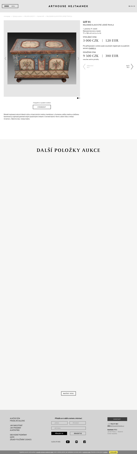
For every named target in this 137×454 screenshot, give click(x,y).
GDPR (12, 437)
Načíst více (68, 393)
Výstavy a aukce (17, 16)
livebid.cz (92, 48)
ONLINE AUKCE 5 (29, 16)
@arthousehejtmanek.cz (115, 426)
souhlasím (113, 452)
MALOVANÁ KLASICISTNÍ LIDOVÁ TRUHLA (59, 16)
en (132, 6)
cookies (105, 452)
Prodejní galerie (17, 421)
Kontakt (117, 419)
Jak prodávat (15, 428)
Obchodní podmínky (18, 435)
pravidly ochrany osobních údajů (44, 452)
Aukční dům (15, 418)
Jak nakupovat (16, 425)
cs (129, 6)
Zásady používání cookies (21, 439)
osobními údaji (86, 452)
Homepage (7, 16)
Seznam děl (40, 16)
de (134, 6)
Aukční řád (15, 430)
